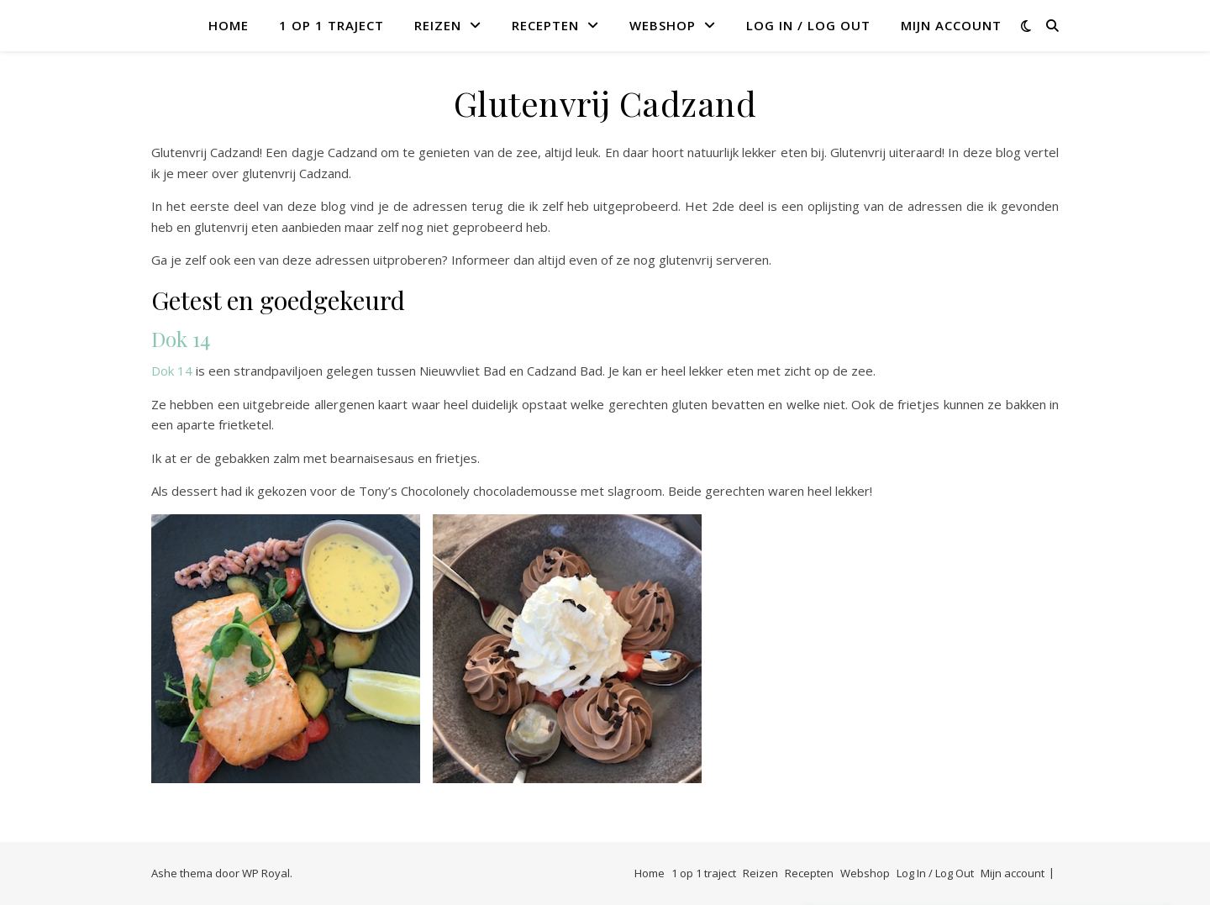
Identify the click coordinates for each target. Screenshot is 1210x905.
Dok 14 (180, 338)
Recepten (545, 25)
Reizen (437, 25)
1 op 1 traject (331, 25)
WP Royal (266, 873)
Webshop (662, 25)
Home (228, 25)
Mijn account (951, 25)
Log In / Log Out (808, 25)
